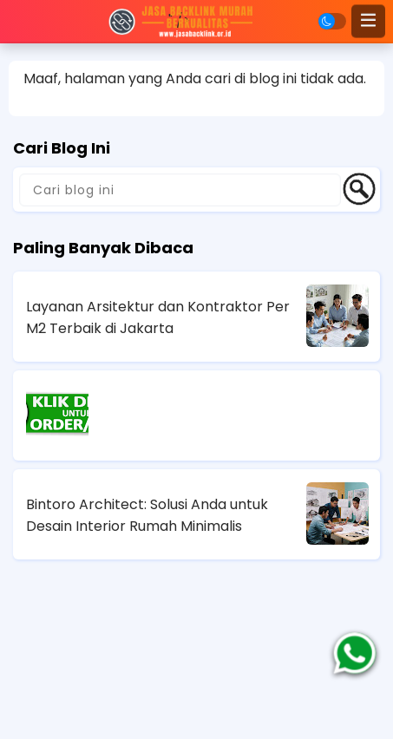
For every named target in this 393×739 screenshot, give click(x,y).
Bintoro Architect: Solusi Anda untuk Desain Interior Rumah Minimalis (147, 515)
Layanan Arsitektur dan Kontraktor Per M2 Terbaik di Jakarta (158, 317)
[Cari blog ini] (180, 189)
